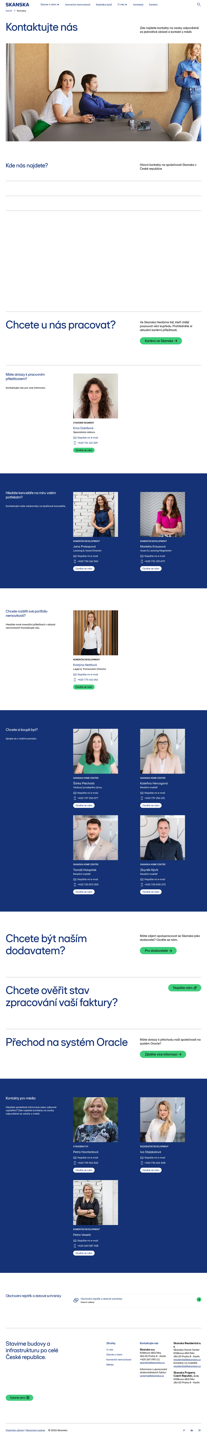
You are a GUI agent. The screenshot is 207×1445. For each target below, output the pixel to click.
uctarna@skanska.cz (152, 1375)
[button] (199, 1299)
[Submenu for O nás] (123, 4)
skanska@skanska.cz (152, 1362)
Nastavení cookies (35, 1430)
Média (110, 1364)
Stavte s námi (114, 1354)
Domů (9, 10)
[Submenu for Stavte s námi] (50, 4)
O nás (109, 1349)
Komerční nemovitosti (118, 1359)
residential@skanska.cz (187, 1359)
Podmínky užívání (15, 1430)
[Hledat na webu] (199, 4)
